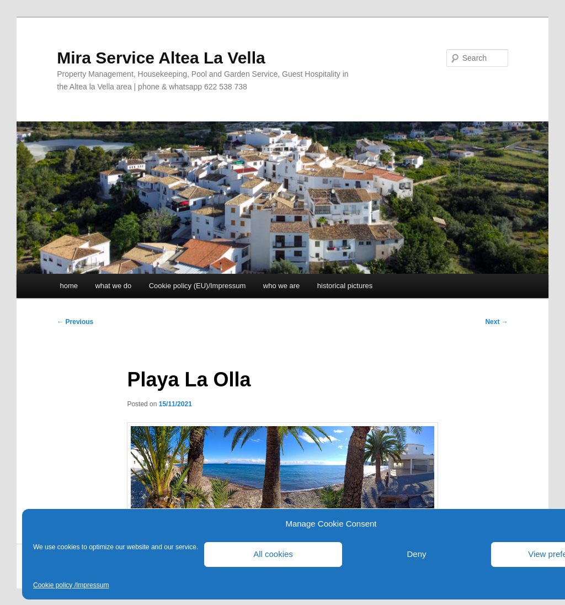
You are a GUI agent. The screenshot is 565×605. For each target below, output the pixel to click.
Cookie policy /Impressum (71, 585)
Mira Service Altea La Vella (161, 58)
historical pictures (344, 286)
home (69, 286)
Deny (416, 554)
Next (496, 322)
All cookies (273, 554)
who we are (281, 286)
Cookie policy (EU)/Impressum (197, 286)
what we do (113, 286)
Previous (75, 322)
